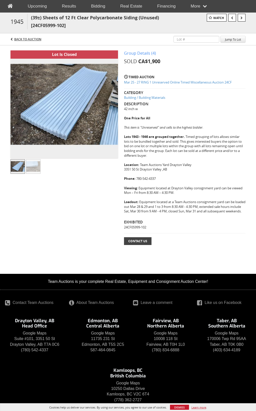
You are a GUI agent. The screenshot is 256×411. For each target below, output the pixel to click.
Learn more (199, 407)
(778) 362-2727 (128, 400)
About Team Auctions (91, 302)
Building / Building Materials (144, 97)
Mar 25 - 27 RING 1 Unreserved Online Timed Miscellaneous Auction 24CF (178, 82)
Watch (218, 18)
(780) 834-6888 (165, 350)
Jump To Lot (233, 39)
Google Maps (34, 333)
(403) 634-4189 (226, 350)
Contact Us (137, 241)
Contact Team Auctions (29, 302)
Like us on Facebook (219, 302)
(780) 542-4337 (34, 350)
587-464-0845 (103, 350)
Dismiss (179, 407)
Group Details (140, 53)
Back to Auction (27, 39)
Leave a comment (152, 302)
